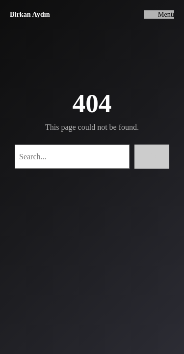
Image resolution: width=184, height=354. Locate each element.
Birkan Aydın (30, 14)
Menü (166, 14)
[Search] (151, 157)
